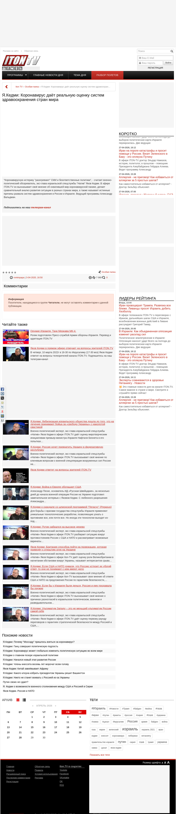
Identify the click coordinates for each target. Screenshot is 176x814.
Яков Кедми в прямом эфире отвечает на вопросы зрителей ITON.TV (71, 348)
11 (68, 722)
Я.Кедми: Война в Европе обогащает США (55, 487)
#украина (161, 715)
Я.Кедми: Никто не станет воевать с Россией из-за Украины (36, 677)
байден (154, 722)
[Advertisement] (88, 23)
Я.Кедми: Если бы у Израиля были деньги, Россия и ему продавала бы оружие (71, 587)
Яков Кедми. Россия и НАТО (18, 691)
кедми (94, 736)
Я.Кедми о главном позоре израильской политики (30, 655)
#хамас (95, 722)
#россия (128, 715)
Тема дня (80, 75)
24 (55, 732)
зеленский (114, 729)
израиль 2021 (148, 729)
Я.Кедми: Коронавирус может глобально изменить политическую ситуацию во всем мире (53, 650)
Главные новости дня (48, 75)
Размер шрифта (152, 762)
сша (141, 741)
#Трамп (125, 709)
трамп (151, 742)
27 (8, 737)
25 (68, 732)
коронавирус (118, 736)
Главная (10, 766)
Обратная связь (31, 51)
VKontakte (12, 68)
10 (55, 722)
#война (148, 709)
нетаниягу (146, 736)
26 (80, 732)
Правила (39, 770)
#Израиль (99, 708)
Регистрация (155, 68)
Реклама (39, 778)
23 (44, 732)
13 (8, 727)
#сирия (139, 715)
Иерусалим (118, 722)
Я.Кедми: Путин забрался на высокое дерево (57, 526)
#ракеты (117, 715)
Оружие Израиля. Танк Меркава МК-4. (53, 331)
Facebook (8, 68)
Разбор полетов (107, 75)
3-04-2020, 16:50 (34, 277)
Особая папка (109, 272)
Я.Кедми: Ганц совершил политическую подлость (30, 646)
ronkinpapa (19, 277)
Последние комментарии (18, 778)
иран (160, 729)
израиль (130, 729)
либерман (133, 736)
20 (8, 732)
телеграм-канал (41, 207)
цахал (104, 748)
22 (32, 732)
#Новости (113, 709)
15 (32, 727)
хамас (94, 748)
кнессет (104, 736)
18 (68, 727)
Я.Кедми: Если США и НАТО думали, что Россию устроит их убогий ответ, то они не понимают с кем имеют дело (70, 568)
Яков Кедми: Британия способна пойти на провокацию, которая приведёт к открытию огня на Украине (68, 548)
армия (144, 722)
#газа (159, 708)
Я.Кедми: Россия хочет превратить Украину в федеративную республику (66, 448)
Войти (168, 63)
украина (162, 741)
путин (122, 742)
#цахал (105, 722)
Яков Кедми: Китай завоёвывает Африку (25, 668)
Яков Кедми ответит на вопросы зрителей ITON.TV (60, 469)
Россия (132, 721)
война (164, 722)
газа (94, 729)
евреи (102, 729)
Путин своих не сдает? (15, 682)
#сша (150, 715)
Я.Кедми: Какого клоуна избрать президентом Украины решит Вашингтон (44, 673)
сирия (132, 742)
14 (20, 727)
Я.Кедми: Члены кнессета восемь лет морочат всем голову (36, 664)
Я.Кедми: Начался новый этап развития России (29, 659)
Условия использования (46, 774)
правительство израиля (103, 742)
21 (20, 732)
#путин (106, 715)
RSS (20, 68)
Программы (15, 75)
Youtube (4, 68)
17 (55, 727)
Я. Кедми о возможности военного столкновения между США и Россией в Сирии (48, 686)
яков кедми (116, 748)
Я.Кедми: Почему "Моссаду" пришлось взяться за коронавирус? (39, 642)
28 (20, 737)
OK (16, 68)
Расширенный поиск (16, 774)
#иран (95, 715)
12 (80, 722)
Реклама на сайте (11, 51)
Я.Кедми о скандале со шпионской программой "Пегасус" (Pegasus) (71, 507)
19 (80, 727)
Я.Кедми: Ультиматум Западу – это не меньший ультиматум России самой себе (70, 610)
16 (44, 727)
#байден (137, 709)
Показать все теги (100, 754)
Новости (10, 770)
